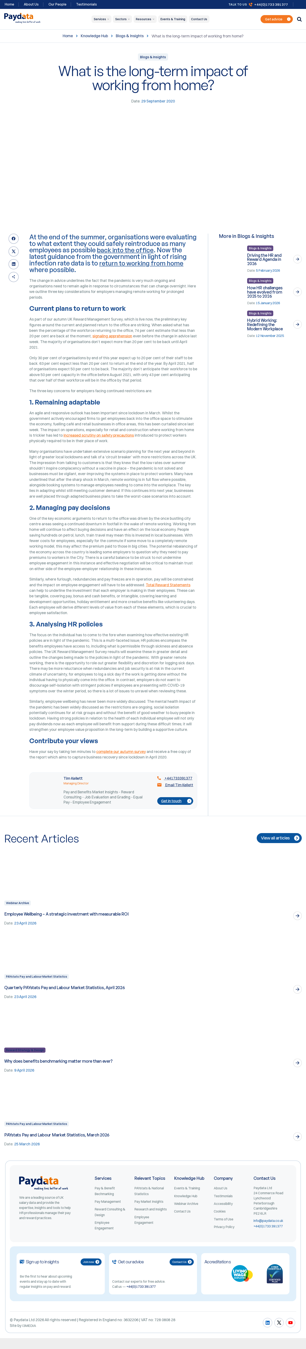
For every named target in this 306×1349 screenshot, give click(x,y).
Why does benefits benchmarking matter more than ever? (59, 1071)
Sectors (121, 19)
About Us (31, 4)
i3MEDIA (29, 1336)
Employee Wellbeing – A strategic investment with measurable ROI (68, 923)
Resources (143, 19)
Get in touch (175, 810)
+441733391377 (173, 788)
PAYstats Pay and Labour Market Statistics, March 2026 (57, 1144)
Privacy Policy (224, 1237)
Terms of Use (224, 1230)
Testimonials (86, 4)
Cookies (220, 1222)
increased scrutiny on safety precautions (99, 438)
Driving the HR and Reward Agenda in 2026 (264, 259)
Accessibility (223, 1214)
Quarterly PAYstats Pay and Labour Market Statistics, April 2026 (65, 997)
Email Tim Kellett (174, 795)
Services (100, 19)
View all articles (279, 847)
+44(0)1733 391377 (271, 4)
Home (68, 36)
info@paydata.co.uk (268, 1231)
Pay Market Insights (149, 1212)
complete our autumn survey (121, 760)
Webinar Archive (17, 912)
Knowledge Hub (94, 36)
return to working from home (142, 263)
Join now (91, 1273)
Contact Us (199, 19)
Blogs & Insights (130, 36)
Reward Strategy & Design (25, 1060)
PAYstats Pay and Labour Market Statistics (36, 986)
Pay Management (108, 1212)
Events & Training (172, 19)
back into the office (126, 250)
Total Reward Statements (170, 590)
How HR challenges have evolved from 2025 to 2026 (265, 292)
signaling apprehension (113, 337)
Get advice (277, 19)
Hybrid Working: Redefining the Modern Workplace (265, 325)
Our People (57, 4)
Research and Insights (150, 1220)
